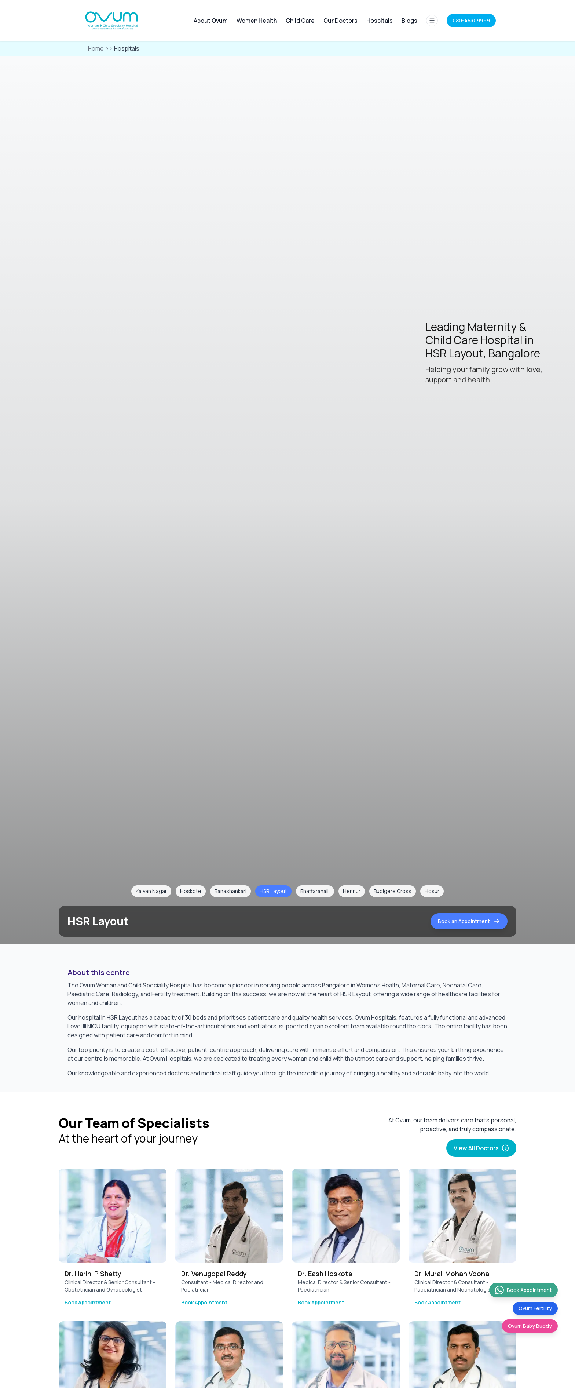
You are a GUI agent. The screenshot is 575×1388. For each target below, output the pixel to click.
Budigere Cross (392, 891)
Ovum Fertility (535, 1308)
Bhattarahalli (315, 891)
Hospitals (379, 21)
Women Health (257, 21)
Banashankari (230, 891)
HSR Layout (273, 891)
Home (96, 48)
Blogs (409, 21)
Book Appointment (88, 1302)
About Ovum (211, 21)
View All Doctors (481, 1148)
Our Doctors (340, 21)
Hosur (432, 891)
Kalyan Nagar (151, 891)
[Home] (112, 20)
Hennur (351, 891)
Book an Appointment (469, 921)
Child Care (300, 21)
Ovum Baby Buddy (530, 1325)
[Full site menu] (432, 20)
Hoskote (190, 891)
